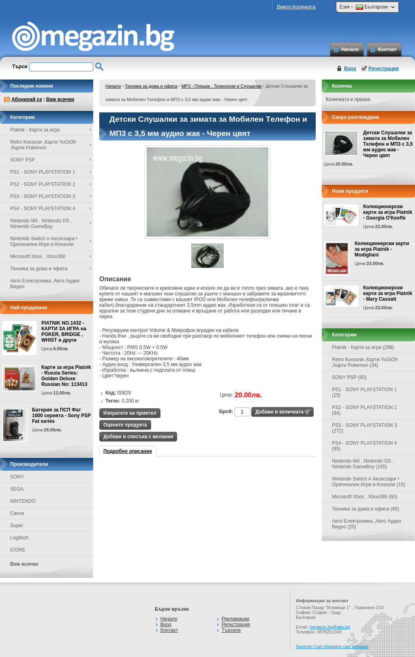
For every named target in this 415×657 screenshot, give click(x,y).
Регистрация (383, 68)
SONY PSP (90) (349, 377)
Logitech (19, 538)
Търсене (231, 630)
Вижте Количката (296, 7)
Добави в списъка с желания (138, 436)
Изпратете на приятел (129, 413)
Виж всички (60, 99)
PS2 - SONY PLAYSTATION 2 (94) (364, 410)
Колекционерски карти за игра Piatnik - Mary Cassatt (387, 293)
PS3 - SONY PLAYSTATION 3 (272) (364, 428)
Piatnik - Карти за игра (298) (363, 347)
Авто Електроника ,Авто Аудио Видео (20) (366, 524)
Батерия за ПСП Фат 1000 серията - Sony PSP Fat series (61, 415)
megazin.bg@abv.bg (330, 627)
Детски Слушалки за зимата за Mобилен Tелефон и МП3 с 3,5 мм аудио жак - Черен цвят (388, 144)
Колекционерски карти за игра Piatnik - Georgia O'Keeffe (387, 212)
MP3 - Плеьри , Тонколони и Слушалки (221, 86)
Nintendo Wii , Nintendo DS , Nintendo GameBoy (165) (363, 464)
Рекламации (235, 619)
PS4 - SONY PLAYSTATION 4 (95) (364, 446)
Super (16, 525)
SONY (17, 477)
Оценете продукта (125, 425)
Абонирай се (26, 99)
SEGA (17, 489)
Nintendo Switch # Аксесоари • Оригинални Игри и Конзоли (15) (368, 481)
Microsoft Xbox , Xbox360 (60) (364, 497)
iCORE (17, 550)
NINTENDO (23, 501)
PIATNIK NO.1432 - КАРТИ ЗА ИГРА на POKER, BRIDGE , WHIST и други (63, 331)
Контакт (387, 49)
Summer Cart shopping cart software (332, 646)
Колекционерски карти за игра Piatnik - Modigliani (382, 249)
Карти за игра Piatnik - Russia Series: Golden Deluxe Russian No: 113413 (66, 375)
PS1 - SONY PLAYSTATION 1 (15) (364, 392)
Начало (350, 49)
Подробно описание (127, 451)
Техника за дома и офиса (151, 86)
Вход (350, 68)
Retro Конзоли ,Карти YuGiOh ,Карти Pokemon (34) (365, 362)
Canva (17, 513)
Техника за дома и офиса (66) (365, 509)
